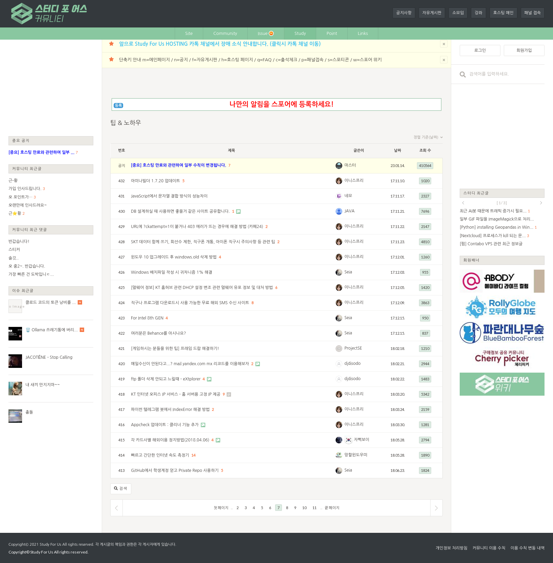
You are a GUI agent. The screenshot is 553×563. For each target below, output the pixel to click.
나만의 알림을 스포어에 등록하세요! (281, 104)
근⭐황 (14, 213)
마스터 (350, 165)
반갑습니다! (19, 241)
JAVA (349, 211)
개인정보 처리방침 (452, 548)
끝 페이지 (332, 507)
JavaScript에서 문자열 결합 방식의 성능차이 (169, 196)
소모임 (458, 13)
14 (193, 455)
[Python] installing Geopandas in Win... (496, 227)
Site (189, 33)
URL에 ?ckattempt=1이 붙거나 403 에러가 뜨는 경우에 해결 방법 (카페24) (197, 227)
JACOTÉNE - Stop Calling (49, 357)
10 (304, 507)
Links (363, 33)
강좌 (478, 13)
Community (225, 33)
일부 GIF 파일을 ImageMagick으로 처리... (497, 219)
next (541, 203)
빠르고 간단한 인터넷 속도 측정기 (160, 455)
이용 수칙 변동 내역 (528, 548)
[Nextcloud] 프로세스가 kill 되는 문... (493, 236)
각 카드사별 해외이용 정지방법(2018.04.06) (170, 440)
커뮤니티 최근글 (27, 168)
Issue (266, 33)
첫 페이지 (221, 507)
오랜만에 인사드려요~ (27, 205)
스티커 (14, 250)
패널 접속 (533, 13)
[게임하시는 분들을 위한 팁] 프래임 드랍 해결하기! (175, 349)
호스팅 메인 (503, 13)
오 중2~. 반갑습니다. (26, 266)
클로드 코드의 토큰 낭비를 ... (50, 302)
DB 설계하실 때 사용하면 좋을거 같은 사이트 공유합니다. (181, 211)
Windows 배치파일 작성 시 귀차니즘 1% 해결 (171, 272)
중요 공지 (21, 140)
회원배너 (471, 260)
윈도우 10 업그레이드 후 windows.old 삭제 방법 (174, 257)
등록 (118, 105)
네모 (348, 196)
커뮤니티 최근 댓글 (29, 229)
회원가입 (524, 50)
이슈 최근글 (23, 290)
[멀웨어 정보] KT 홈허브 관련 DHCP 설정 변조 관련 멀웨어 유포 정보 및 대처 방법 (202, 288)
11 (314, 507)
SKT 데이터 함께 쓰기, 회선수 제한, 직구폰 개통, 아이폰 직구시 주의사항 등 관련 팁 (203, 242)
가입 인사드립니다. (24, 189)
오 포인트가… (20, 197)
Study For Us (50, 544)
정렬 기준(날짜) (428, 137)
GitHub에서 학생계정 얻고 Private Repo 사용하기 (175, 470)
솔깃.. (13, 258)
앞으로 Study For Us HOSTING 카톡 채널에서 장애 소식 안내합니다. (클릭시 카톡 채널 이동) (220, 43)
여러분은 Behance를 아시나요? (158, 333)
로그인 (480, 50)
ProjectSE (353, 348)
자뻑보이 (356, 440)
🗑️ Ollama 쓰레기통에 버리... (51, 330)
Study (300, 33)
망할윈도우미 (355, 455)
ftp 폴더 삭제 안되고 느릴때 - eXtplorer (166, 379)
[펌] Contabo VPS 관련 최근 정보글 (491, 244)
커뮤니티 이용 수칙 (489, 548)
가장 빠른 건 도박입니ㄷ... (31, 274)
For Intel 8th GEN (148, 318)
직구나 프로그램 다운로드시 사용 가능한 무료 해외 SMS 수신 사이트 (190, 303)
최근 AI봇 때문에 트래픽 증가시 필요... (493, 211)
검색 (121, 488)
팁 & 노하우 (125, 123)
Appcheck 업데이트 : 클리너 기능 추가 (165, 425)
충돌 (29, 412)
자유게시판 (431, 13)
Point (331, 33)
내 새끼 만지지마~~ (42, 385)
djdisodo (352, 363)
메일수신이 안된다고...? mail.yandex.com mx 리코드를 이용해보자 (190, 364)
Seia (348, 272)
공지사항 (404, 13)
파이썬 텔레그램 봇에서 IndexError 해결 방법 (171, 410)
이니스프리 (353, 181)
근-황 (13, 181)
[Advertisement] (50, 87)
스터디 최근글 (476, 193)
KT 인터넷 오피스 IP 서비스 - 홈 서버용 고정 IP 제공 (176, 394)
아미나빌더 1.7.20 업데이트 (156, 181)
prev (463, 203)
